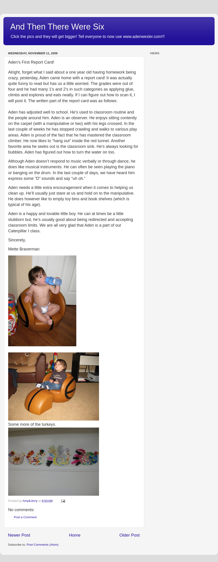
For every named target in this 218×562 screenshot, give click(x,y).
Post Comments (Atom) (43, 544)
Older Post (129, 535)
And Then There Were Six (57, 26)
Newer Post (19, 535)
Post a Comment (25, 517)
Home (74, 535)
